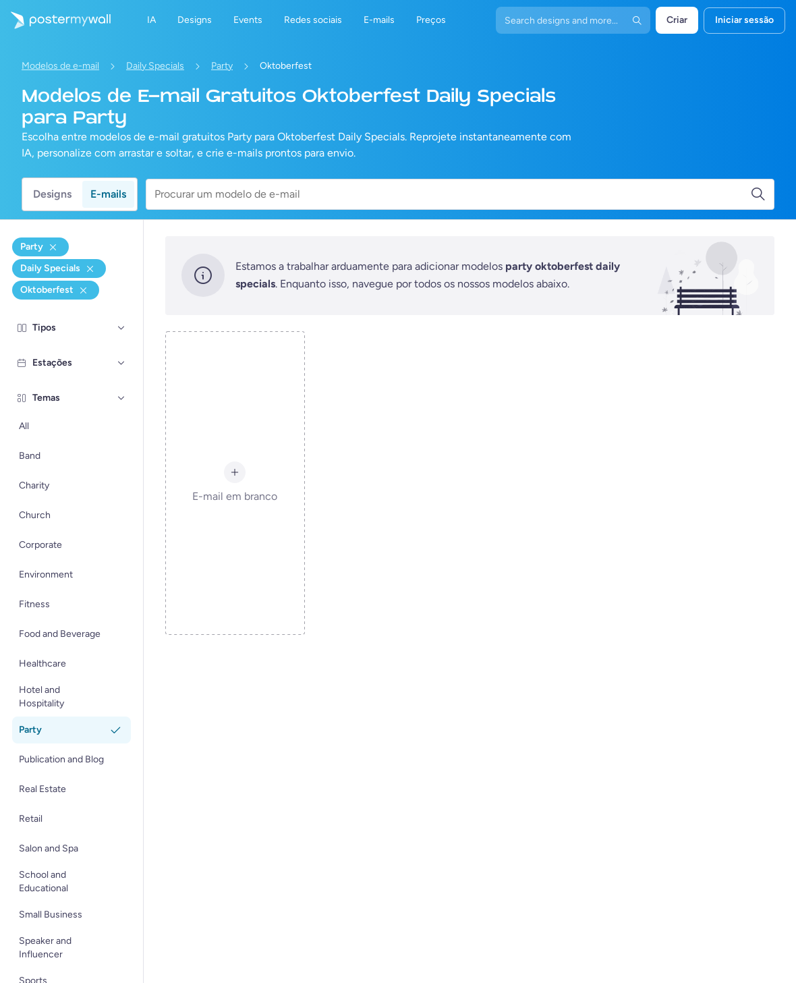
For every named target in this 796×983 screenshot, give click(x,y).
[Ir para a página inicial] (55, 20)
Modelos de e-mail (60, 66)
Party (222, 66)
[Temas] (121, 398)
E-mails (108, 194)
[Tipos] (121, 327)
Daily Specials (155, 66)
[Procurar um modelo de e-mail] (452, 194)
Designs (52, 194)
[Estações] (121, 363)
